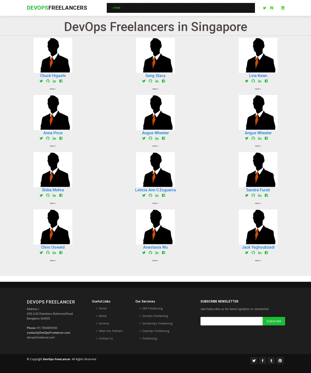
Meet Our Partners (111, 331)
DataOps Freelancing (155, 331)
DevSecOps (195, 7)
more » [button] (53, 88)
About (103, 316)
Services (150, 7)
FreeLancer (216, 7)
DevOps (167, 7)
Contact (249, 7)
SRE (180, 7)
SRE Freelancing (152, 308)
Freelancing (149, 338)
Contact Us (106, 338)
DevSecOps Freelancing (157, 323)
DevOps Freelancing (155, 316)
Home (116, 7)
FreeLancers (57, 8)
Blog (233, 7)
